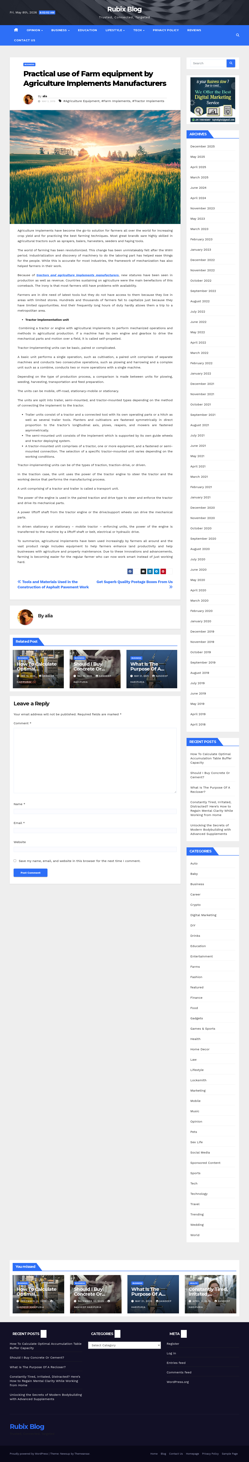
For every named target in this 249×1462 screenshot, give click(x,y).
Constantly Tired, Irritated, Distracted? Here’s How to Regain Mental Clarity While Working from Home (45, 1381)
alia (44, 96)
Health (195, 1039)
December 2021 (202, 384)
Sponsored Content (205, 1163)
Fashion (196, 977)
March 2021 (199, 477)
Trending (197, 1214)
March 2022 (199, 353)
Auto (194, 863)
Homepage (192, 1453)
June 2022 (198, 322)
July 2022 (197, 311)
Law (193, 1059)
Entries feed (176, 1363)
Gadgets (196, 1018)
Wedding (197, 1225)
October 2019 (200, 652)
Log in (171, 1353)
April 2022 (198, 342)
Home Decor (200, 1049)
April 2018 (198, 724)
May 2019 (197, 704)
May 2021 (197, 456)
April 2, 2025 (202, 1301)
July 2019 (197, 683)
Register (173, 1344)
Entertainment (201, 956)
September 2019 (203, 662)
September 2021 (203, 415)
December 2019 (202, 631)
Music (194, 1111)
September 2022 (203, 291)
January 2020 (200, 621)
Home (154, 1453)
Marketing (198, 1090)
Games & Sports (202, 1028)
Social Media (200, 1152)
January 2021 (200, 497)
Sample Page (230, 1453)
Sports (195, 1173)
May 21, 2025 (144, 1301)
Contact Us (24, 40)
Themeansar (82, 1453)
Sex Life (196, 1142)
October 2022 (200, 280)
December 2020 (202, 507)
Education (87, 30)
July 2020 (197, 559)
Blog (163, 1453)
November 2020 (202, 518)
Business (59, 30)
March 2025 (199, 177)
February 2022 (201, 363)
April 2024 (198, 198)
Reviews (194, 30)
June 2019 (198, 693)
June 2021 (198, 446)
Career (195, 894)
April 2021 (198, 466)
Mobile (195, 1101)
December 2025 (202, 146)
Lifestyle (114, 30)
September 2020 (203, 538)
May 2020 (197, 580)
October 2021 (200, 404)
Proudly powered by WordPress (29, 1453)
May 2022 (197, 332)
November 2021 (202, 394)
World (195, 1235)
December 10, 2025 (34, 1301)
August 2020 (200, 549)
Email (19, 823)
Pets (193, 1132)
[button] (237, 35)
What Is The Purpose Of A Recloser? (145, 669)
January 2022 (200, 373)
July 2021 (197, 435)
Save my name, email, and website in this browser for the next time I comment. (79, 861)
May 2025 (197, 157)
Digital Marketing (203, 915)
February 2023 (201, 239)
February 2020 (201, 611)
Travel (195, 1204)
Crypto (195, 905)
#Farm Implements (115, 101)
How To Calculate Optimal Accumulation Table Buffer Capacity (211, 758)
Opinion (34, 30)
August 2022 (200, 301)
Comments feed (179, 1372)
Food (194, 1008)
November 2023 (202, 208)
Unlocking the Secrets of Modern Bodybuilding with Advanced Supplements (210, 829)
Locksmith (198, 1080)
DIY (193, 925)
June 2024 (198, 187)
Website (20, 842)
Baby (194, 874)
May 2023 (197, 218)
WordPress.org (178, 1382)
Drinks (195, 936)
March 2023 (199, 229)
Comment (22, 723)
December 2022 (202, 260)
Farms (195, 966)
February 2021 (201, 487)
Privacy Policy (166, 30)
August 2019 (199, 673)
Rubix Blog (124, 9)
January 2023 (200, 249)
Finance (196, 997)
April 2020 (198, 590)
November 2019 (202, 642)
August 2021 (199, 425)
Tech (138, 30)
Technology (199, 1194)
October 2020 (201, 528)
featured (197, 987)
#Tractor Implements (148, 101)
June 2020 (198, 569)
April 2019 (198, 714)
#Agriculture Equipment (81, 101)
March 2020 (199, 600)
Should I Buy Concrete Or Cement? (88, 669)
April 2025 (198, 167)
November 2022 (202, 270)
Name (19, 804)
